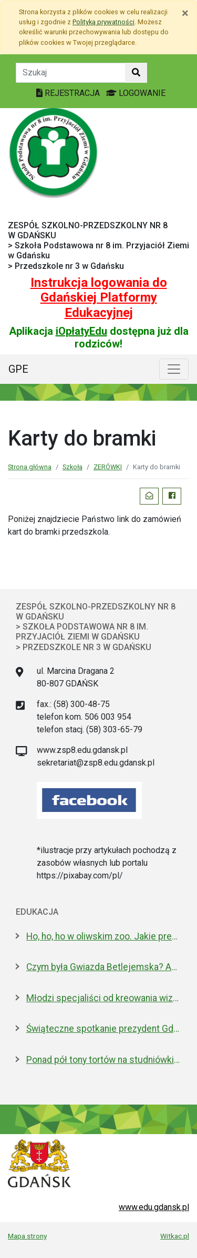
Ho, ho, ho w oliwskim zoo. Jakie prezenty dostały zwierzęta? (103, 936)
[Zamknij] (185, 13)
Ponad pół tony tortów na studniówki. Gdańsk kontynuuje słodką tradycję (103, 1059)
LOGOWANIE (135, 93)
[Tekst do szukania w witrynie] (71, 73)
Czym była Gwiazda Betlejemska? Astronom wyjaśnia (103, 967)
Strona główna (29, 467)
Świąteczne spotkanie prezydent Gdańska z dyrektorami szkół (103, 1028)
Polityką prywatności (103, 22)
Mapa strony (27, 1236)
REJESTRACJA (69, 93)
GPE (18, 369)
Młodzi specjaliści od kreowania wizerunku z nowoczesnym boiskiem (103, 998)
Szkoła (72, 467)
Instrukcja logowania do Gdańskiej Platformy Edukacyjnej (98, 298)
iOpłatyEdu (81, 331)
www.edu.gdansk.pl (154, 1207)
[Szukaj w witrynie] (136, 73)
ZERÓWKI (108, 467)
